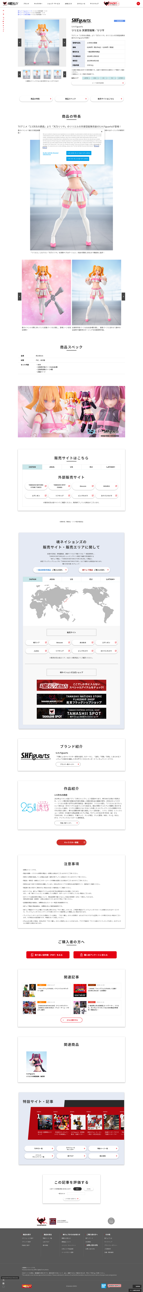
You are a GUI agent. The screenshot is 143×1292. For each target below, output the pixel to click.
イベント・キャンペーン (69, 1245)
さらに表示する (72, 1020)
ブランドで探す (26, 1242)
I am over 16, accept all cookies (77, 159)
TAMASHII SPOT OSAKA (60, 486)
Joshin (36, 651)
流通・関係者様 (108, 1252)
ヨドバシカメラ (106, 495)
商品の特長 (35, 98)
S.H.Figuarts (26, 13)
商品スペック (70, 98)
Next (64, 43)
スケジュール (81, 4)
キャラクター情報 (71, 842)
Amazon (83, 486)
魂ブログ (70, 1156)
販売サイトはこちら (106, 98)
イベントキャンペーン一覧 (38, 1156)
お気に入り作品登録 (67, 1249)
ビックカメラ (83, 495)
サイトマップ (94, 4)
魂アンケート (89, 1238)
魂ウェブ (20, 11)
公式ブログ (46, 1242)
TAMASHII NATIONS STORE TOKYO (36, 486)
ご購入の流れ (50, 570)
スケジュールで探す (27, 1238)
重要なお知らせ (66, 1238)
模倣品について (66, 1242)
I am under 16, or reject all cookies (78, 153)
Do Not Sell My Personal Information (10, 1277)
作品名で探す (26, 1245)
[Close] (102, 131)
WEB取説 (88, 1242)
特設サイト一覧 (47, 1238)
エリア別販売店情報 (98, 83)
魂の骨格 (103, 1156)
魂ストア (36, 642)
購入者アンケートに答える (96, 954)
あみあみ (106, 486)
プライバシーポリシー (110, 1245)
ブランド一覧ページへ (67, 764)
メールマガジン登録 (67, 1252)
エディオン (36, 495)
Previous (19, 43)
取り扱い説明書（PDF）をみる (49, 954)
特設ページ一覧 (102, 1148)
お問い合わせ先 (90, 1249)
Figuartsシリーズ (27, 11)
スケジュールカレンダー (70, 1148)
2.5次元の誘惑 (26, 14)
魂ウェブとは (108, 1238)
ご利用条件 (107, 1249)
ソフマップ (59, 495)
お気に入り (68, 4)
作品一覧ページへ (65, 823)
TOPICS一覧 (38, 1148)
